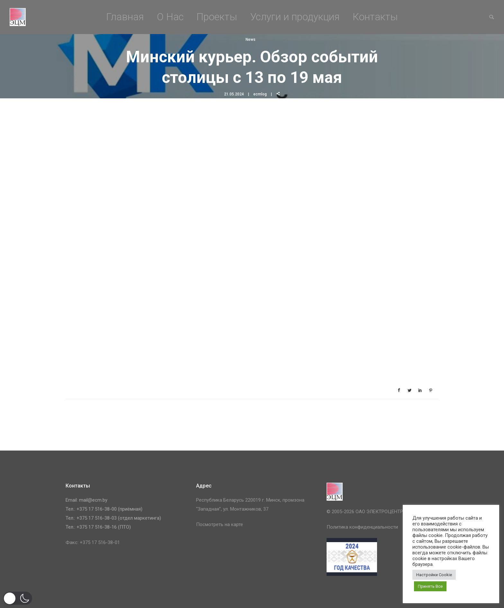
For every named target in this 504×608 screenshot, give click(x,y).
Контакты (375, 17)
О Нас (170, 17)
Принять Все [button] (430, 586)
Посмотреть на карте (219, 524)
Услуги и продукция (295, 17)
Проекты (216, 17)
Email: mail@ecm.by (86, 500)
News (251, 39)
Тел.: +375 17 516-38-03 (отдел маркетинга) (113, 518)
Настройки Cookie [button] (434, 574)
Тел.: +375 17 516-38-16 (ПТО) (98, 527)
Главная (125, 17)
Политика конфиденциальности (362, 527)
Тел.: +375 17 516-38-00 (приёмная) (104, 509)
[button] (17, 598)
